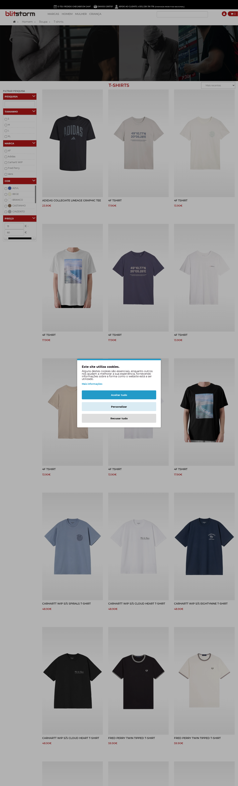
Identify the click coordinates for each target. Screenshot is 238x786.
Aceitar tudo (119, 394)
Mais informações (92, 383)
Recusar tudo (119, 418)
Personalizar (119, 406)
